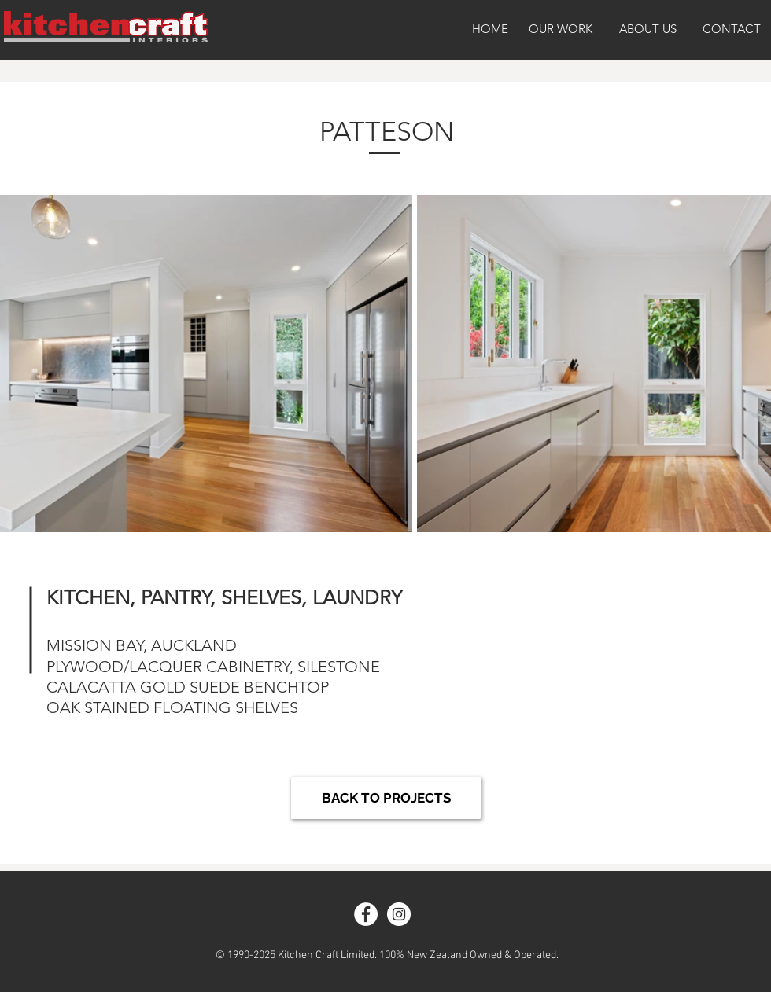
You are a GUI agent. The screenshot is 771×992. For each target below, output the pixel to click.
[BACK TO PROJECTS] (386, 798)
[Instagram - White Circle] (399, 914)
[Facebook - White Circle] (366, 914)
